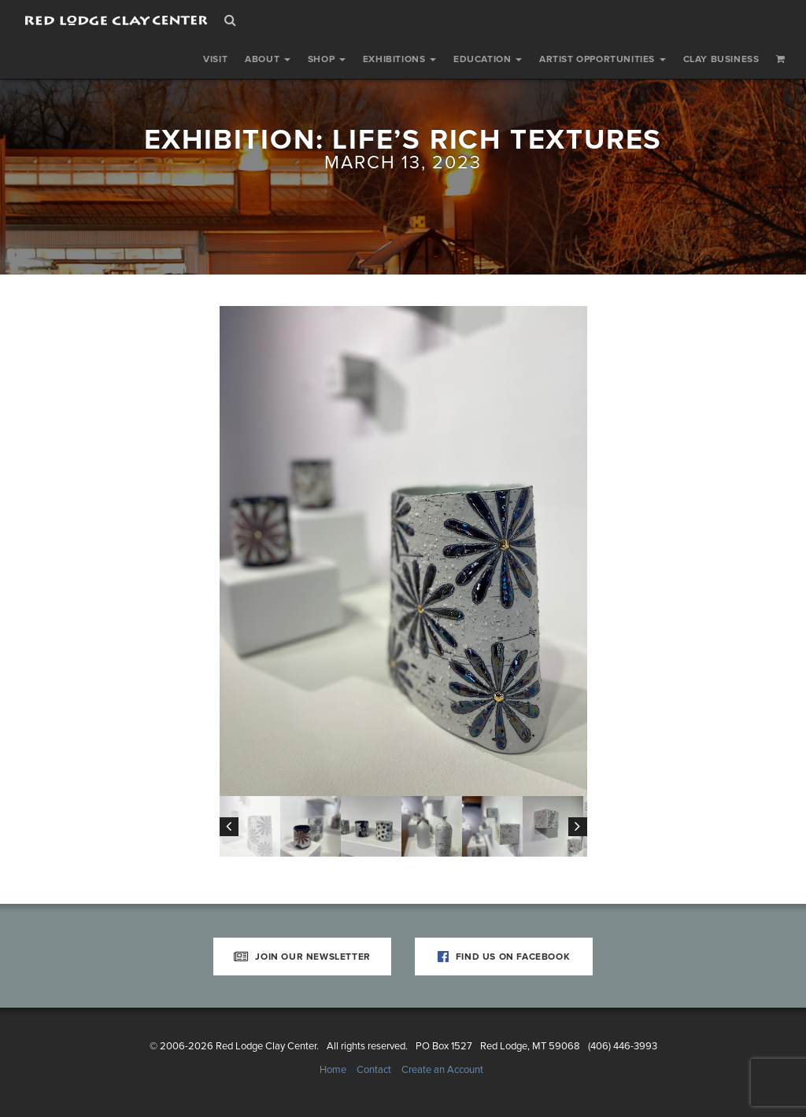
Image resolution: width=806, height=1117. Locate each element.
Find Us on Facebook (504, 956)
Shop (327, 59)
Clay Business (721, 59)
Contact (374, 1070)
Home (333, 1070)
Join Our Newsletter (302, 956)
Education (487, 59)
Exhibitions (399, 59)
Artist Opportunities (602, 59)
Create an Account (442, 1070)
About (267, 59)
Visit (215, 59)
